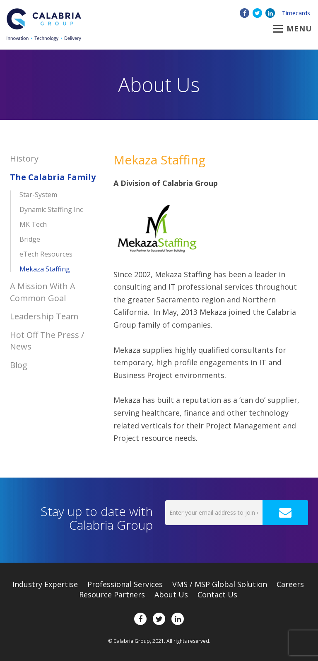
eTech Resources (45, 254)
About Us (171, 594)
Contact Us (217, 594)
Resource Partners (112, 594)
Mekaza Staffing (44, 268)
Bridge (29, 239)
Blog (18, 365)
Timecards (296, 13)
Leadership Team (44, 316)
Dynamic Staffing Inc (51, 209)
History (24, 158)
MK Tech (33, 224)
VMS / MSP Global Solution (219, 584)
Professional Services (125, 584)
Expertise (45, 584)
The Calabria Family (53, 177)
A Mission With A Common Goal (42, 292)
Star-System (38, 194)
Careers (290, 584)
